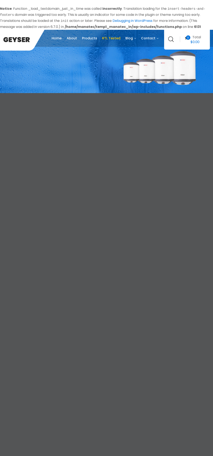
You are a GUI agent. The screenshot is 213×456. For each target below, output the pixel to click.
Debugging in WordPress (132, 21)
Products (89, 38)
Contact (150, 38)
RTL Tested (111, 38)
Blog (130, 38)
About (72, 38)
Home (57, 38)
